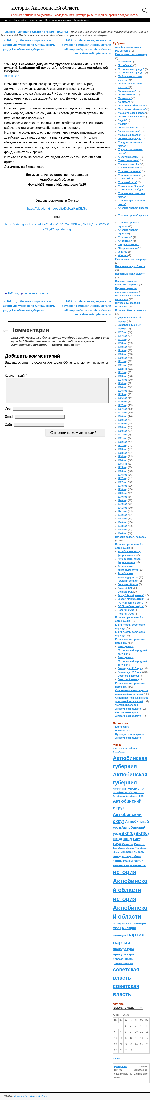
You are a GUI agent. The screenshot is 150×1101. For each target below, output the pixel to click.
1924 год (122, 383)
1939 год (122, 493)
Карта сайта (20, 20)
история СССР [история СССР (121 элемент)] (124, 923)
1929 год (122, 420)
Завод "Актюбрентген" (131, 595)
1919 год (122, 347)
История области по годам (36, 31)
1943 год (122, 522)
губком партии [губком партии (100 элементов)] (133, 860)
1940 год (122, 500)
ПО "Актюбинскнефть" (131, 602)
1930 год (122, 427)
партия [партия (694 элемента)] (136, 934)
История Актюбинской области (45, 8)
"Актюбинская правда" (131, 69)
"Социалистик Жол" (129, 164)
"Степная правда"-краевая (133, 208)
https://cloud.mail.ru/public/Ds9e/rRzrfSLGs (57, 208)
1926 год (122, 398)
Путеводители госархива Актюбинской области (67, 20)
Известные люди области (130, 266)
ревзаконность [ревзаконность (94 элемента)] (123, 959)
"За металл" (125, 98)
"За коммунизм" (127, 91)
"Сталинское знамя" (129, 171)
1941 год (122, 507)
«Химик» (123, 252)
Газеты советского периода (131, 54)
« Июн (116, 1058)
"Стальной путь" (127, 178)
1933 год (122, 449)
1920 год (122, 354)
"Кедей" (122, 120)
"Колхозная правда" (129, 135)
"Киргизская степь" (129, 127)
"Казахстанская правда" (132, 113)
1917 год (122, 332)
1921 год (122, 361)
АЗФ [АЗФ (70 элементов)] (115, 748)
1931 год (122, 434)
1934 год (122, 456)
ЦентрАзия (120, 1066)
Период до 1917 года (130, 668)
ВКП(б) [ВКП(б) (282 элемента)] (128, 833)
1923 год (122, 376)
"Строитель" (125, 237)
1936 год (122, 471)
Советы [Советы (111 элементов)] (127, 844)
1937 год (122, 478)
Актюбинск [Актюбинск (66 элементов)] (131, 748)
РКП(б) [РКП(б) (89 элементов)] (137, 839)
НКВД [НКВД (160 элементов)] (117, 839)
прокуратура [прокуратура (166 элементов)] (123, 949)
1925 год (122, 390)
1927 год (122, 405)
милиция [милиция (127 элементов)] (129, 928)
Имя (8, 413)
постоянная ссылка (36, 293)
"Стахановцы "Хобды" (131, 186)
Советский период (128, 676)
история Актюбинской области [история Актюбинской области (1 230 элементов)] (130, 881)
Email (9, 421)
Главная (7, 20)
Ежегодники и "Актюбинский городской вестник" (132, 650)
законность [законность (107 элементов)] (121, 865)
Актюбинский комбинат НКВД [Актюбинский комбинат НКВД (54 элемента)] (128, 796)
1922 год (62, 31)
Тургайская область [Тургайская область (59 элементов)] (123, 848)
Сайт (8, 429)
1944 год (122, 529)
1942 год (122, 515)
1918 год (122, 339)
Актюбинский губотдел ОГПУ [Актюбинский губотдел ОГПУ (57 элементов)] (128, 789)
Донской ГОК (125, 588)
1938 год (122, 485)
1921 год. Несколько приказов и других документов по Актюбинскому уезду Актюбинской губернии (29, 45)
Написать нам (35, 20)
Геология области (128, 580)
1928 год (122, 412)
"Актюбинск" (125, 61)
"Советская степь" (128, 157)
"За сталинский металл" (132, 105)
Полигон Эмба (126, 610)
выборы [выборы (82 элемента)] (127, 851)
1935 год (122, 464)
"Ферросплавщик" (128, 244)
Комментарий (16, 375)
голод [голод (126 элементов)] (117, 856)
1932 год (122, 442)
